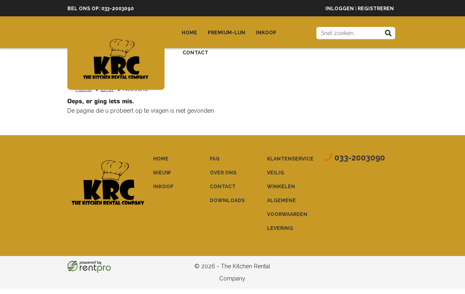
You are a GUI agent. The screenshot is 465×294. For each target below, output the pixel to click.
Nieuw (162, 173)
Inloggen (339, 8)
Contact (195, 53)
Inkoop (266, 33)
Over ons (223, 173)
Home (189, 33)
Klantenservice (290, 159)
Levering (280, 228)
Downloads (227, 200)
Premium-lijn (226, 33)
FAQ (215, 159)
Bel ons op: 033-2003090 (100, 8)
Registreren (376, 8)
